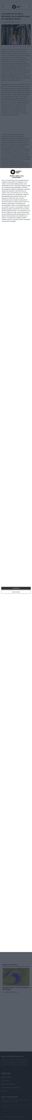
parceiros (15, 180)
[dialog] (16, 560)
